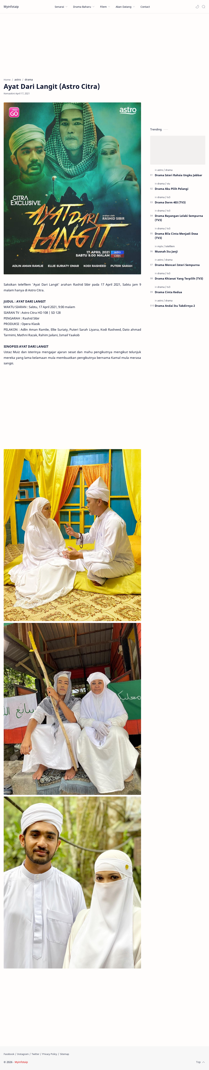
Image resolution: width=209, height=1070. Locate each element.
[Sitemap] (64, 1054)
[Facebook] (9, 1054)
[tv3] (168, 197)
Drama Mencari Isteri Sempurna (177, 265)
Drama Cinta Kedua (168, 292)
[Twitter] (35, 1054)
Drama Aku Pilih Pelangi (171, 189)
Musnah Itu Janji (166, 251)
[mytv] (161, 246)
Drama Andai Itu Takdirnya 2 (175, 306)
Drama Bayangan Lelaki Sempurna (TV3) (179, 218)
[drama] (168, 170)
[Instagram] (23, 1054)
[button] (197, 6)
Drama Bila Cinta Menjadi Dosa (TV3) (176, 236)
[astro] (161, 170)
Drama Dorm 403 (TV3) (170, 202)
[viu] (168, 183)
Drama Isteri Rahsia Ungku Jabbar (178, 175)
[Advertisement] (104, 44)
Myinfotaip (11, 7)
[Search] (203, 6)
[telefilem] (170, 246)
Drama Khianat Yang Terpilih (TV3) (179, 278)
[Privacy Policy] (49, 1054)
